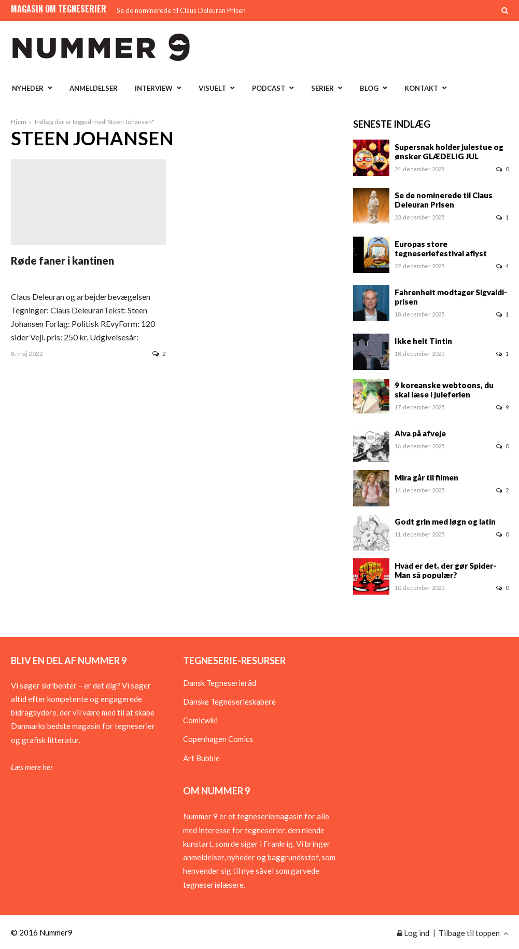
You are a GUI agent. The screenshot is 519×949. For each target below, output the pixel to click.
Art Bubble (201, 758)
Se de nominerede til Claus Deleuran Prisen (181, 10)
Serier (322, 88)
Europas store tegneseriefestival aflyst (441, 248)
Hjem (18, 122)
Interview (154, 88)
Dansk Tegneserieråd (219, 682)
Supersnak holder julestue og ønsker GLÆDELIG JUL (449, 151)
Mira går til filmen (426, 477)
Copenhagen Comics (218, 739)
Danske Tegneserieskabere (229, 701)
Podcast (268, 88)
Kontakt (421, 88)
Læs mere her (32, 767)
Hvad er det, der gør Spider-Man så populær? (445, 570)
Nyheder (28, 88)
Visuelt (212, 88)
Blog (369, 88)
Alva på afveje (420, 433)
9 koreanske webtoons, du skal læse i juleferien (444, 389)
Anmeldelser (93, 88)
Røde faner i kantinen (62, 260)
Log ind (413, 933)
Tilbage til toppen (474, 933)
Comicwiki (200, 720)
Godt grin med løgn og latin (445, 521)
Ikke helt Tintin (423, 341)
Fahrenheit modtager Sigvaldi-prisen (451, 296)
